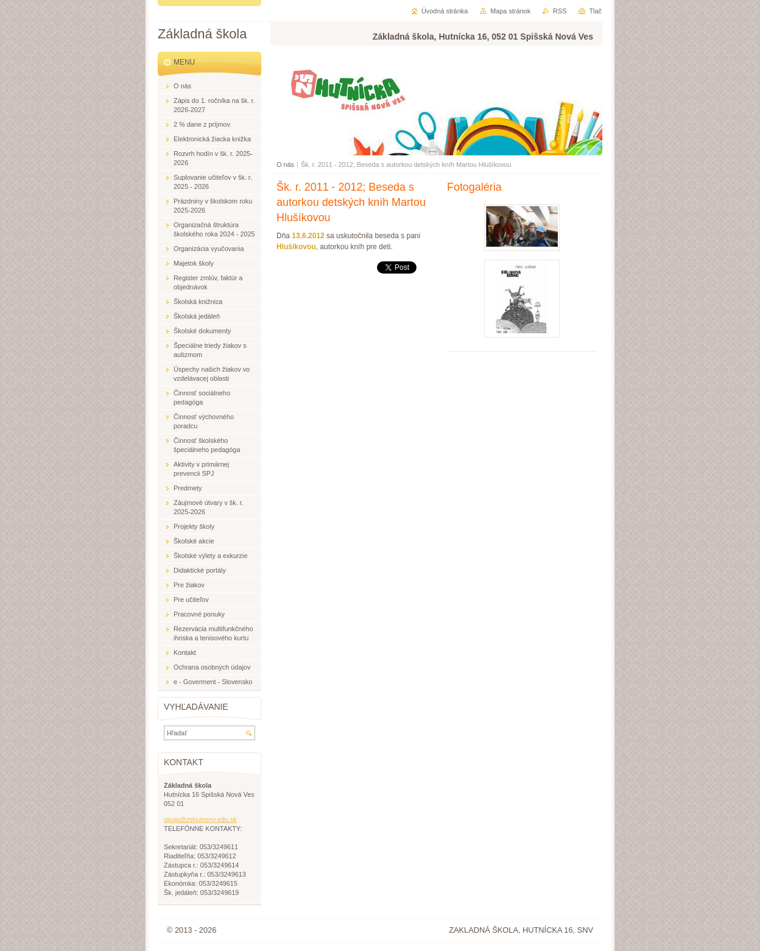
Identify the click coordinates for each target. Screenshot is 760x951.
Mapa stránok (510, 11)
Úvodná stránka (444, 11)
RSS (559, 11)
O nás (285, 164)
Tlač (595, 11)
